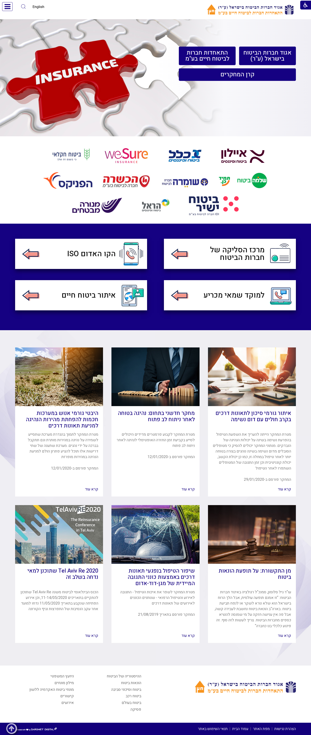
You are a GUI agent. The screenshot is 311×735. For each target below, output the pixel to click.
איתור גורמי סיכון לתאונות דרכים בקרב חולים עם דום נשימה (253, 416)
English (38, 6)
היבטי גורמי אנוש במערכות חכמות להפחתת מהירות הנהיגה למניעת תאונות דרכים (62, 419)
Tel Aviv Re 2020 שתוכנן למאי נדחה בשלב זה (62, 574)
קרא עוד (284, 489)
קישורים (67, 696)
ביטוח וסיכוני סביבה (126, 690)
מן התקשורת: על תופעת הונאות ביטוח (255, 574)
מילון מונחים (64, 683)
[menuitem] (267, 56)
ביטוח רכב (133, 696)
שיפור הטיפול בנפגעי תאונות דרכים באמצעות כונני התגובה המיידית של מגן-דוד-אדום (161, 577)
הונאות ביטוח (131, 683)
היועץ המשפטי (62, 676)
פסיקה (135, 709)
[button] (23, 6)
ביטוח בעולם (131, 703)
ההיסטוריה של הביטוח (124, 676)
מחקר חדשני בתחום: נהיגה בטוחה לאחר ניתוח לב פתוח (156, 416)
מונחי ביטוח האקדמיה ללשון (51, 690)
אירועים (67, 703)
